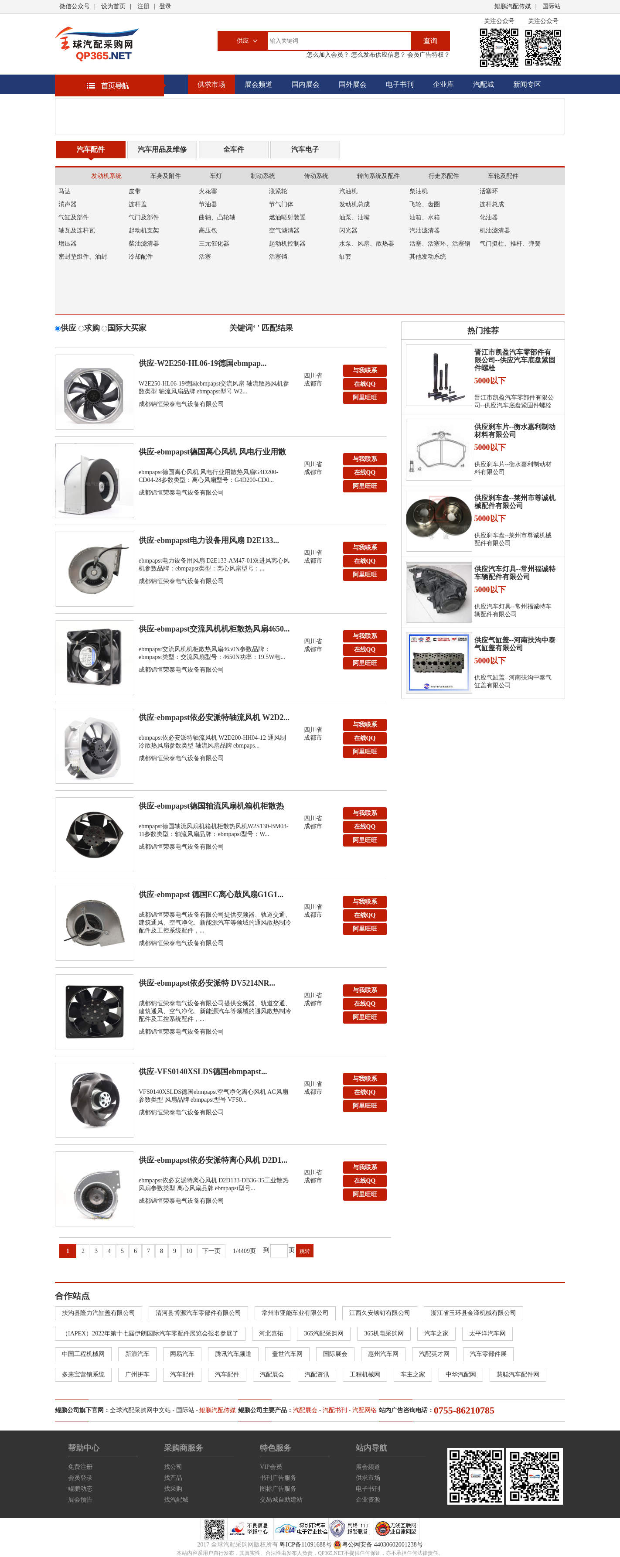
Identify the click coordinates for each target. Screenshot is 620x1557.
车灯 (216, 176)
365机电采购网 (384, 1333)
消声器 (67, 204)
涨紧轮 (278, 191)
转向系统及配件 (378, 176)
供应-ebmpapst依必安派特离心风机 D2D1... (213, 1160)
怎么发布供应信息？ (377, 54)
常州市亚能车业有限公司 (295, 1313)
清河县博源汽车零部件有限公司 (198, 1313)
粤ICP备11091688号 (305, 1544)
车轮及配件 (503, 176)
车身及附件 (165, 176)
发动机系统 (106, 176)
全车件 (233, 149)
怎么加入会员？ (328, 54)
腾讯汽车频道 (233, 1354)
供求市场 (211, 84)
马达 (64, 191)
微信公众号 (74, 6)
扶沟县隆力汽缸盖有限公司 (98, 1313)
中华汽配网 (461, 1374)
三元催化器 (214, 243)
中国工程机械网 (83, 1354)
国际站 (551, 6)
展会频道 (259, 84)
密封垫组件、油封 (82, 256)
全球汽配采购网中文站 (140, 1410)
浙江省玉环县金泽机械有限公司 (473, 1313)
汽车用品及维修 (162, 149)
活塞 (205, 256)
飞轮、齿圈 (424, 204)
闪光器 (348, 230)
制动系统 (263, 176)
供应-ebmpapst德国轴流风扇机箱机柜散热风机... (211, 808)
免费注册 (80, 1467)
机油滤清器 (495, 230)
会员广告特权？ (428, 54)
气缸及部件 (73, 217)
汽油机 (348, 191)
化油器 (489, 217)
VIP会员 (271, 1467)
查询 (430, 40)
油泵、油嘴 (354, 217)
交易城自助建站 (281, 1499)
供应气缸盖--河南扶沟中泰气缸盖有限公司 (515, 644)
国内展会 (306, 84)
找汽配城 (176, 1499)
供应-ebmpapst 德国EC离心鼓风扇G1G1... (211, 894)
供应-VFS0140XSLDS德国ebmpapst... (203, 1071)
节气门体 (281, 204)
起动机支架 (144, 230)
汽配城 (483, 84)
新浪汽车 (137, 1354)
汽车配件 (91, 149)
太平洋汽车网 (487, 1333)
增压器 (67, 243)
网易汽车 (182, 1354)
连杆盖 (138, 204)
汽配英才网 (434, 1354)
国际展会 (335, 1354)
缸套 (345, 256)
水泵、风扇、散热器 (366, 243)
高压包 (208, 230)
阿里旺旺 (365, 397)
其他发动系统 (427, 256)
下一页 (211, 1251)
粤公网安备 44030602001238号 (378, 1544)
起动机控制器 (287, 243)
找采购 (173, 1488)
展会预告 (80, 1499)
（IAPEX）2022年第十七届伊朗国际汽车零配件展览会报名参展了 (150, 1333)
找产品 (173, 1478)
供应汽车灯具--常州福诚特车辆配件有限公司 (515, 572)
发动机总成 (354, 204)
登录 (165, 6)
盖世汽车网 (287, 1354)
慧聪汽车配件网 (518, 1374)
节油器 (208, 204)
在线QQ (365, 384)
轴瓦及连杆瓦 (76, 230)
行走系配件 (444, 176)
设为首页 (113, 6)
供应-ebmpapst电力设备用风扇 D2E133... (209, 540)
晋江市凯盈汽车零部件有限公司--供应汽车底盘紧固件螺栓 (515, 360)
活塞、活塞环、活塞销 (439, 243)
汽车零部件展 (488, 1354)
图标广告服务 (278, 1488)
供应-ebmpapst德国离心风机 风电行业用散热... (212, 454)
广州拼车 (137, 1374)
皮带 (135, 191)
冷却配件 (141, 256)
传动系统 (316, 176)
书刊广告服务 (278, 1478)
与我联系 (365, 370)
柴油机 (418, 191)
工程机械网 (365, 1374)
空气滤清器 (284, 230)
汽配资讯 (317, 1374)
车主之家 (413, 1374)
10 (189, 1251)
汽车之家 (436, 1333)
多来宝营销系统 (83, 1374)
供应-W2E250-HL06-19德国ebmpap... (203, 363)
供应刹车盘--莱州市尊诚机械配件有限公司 (515, 501)
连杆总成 (492, 204)
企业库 (443, 84)
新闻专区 (527, 84)
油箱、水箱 (424, 217)
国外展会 (353, 84)
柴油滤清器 (144, 243)
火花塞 (208, 191)
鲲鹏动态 (80, 1488)
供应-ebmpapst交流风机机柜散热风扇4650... (214, 629)
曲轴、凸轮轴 (217, 217)
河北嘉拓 (271, 1333)
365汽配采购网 (324, 1333)
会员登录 (80, 1478)
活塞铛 (278, 256)
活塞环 (489, 191)
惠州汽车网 (383, 1354)
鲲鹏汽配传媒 (512, 6)
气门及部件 (144, 217)
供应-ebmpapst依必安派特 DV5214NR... (207, 983)
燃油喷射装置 (287, 217)
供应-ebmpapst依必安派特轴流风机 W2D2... (214, 717)
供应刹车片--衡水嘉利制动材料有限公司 (515, 430)
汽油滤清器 (424, 230)
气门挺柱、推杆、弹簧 (510, 243)
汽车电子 (305, 149)
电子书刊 (400, 84)
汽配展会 (272, 1374)
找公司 (173, 1467)
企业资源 (368, 1499)
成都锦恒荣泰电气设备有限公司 (181, 404)
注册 (143, 6)
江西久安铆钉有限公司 (379, 1313)
